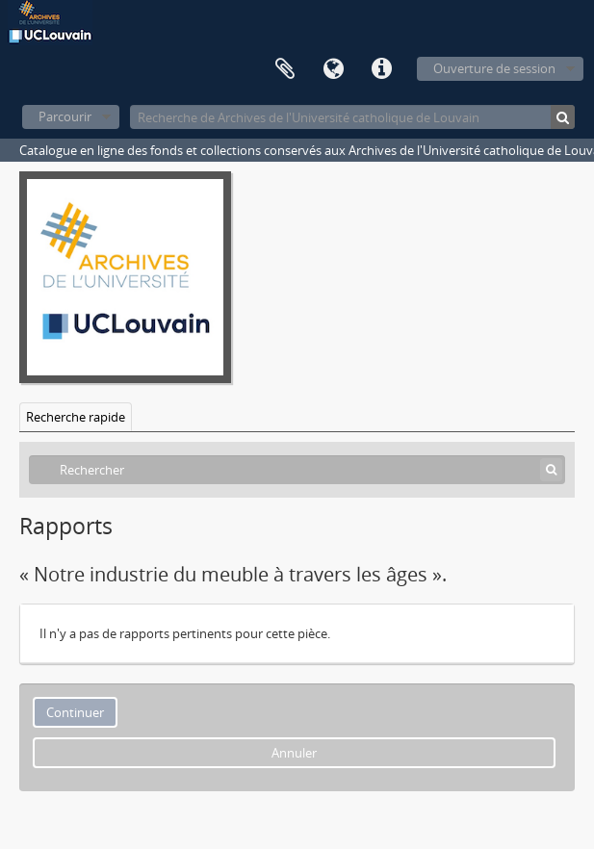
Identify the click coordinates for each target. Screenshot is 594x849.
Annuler (294, 752)
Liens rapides (381, 69)
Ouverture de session (494, 68)
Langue (333, 69)
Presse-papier (285, 69)
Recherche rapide (75, 416)
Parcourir (65, 116)
